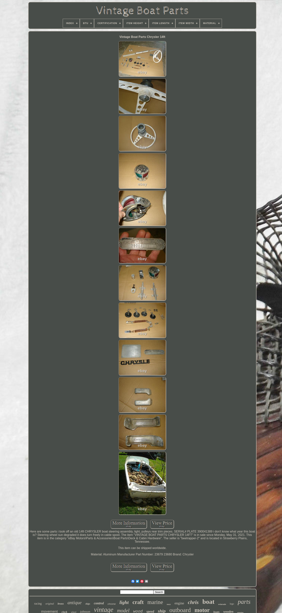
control (99, 603)
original (49, 603)
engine (179, 603)
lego (232, 603)
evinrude (222, 604)
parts (244, 601)
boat (208, 601)
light (124, 602)
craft (138, 602)
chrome (112, 603)
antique (75, 602)
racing (38, 603)
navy (169, 604)
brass (61, 603)
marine (155, 602)
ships (87, 603)
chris (193, 602)
